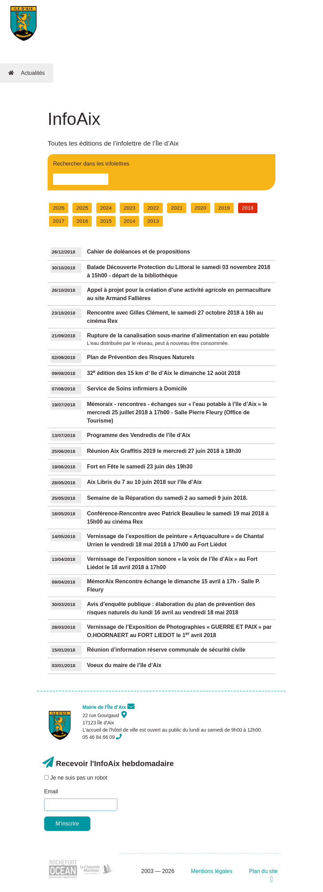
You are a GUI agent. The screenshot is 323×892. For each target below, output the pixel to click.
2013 (153, 221)
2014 (129, 221)
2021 (177, 208)
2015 (106, 221)
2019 (224, 208)
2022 (153, 208)
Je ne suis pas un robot (75, 778)
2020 (200, 208)
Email (51, 791)
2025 (82, 208)
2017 (59, 221)
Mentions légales (211, 871)
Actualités (33, 73)
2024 (106, 208)
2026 (59, 208)
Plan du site (263, 871)
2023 (129, 208)
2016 (82, 221)
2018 (248, 208)
